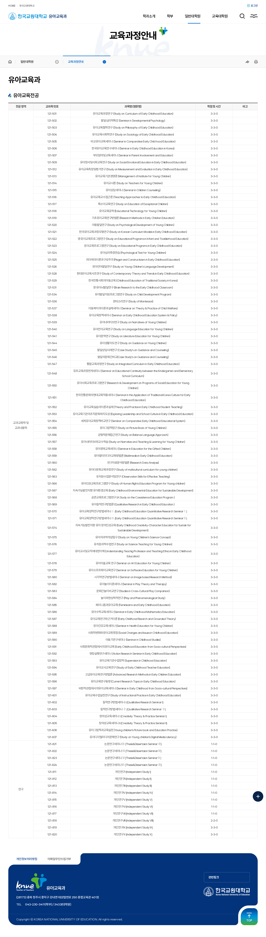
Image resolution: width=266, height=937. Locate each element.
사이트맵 (254, 16)
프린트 (255, 62)
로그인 (254, 5)
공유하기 (247, 62)
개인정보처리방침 (26, 859)
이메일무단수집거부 (59, 859)
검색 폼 (241, 16)
